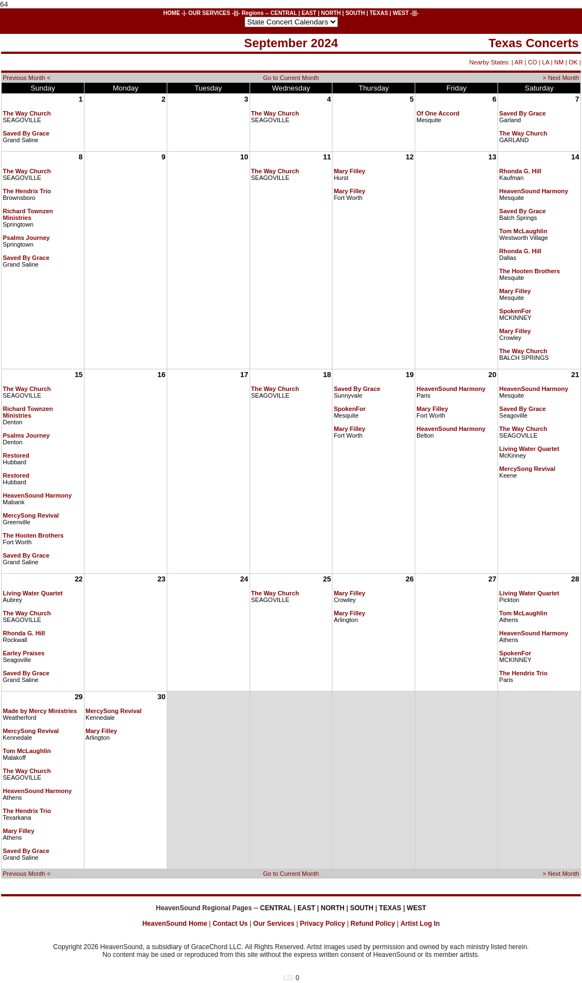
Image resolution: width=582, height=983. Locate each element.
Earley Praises (23, 653)
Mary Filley (349, 171)
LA (545, 62)
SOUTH (355, 13)
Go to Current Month (291, 77)
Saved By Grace (26, 133)
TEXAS (379, 13)
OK (573, 62)
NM (559, 62)
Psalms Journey (26, 237)
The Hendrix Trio (27, 191)
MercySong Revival (31, 515)
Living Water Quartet (529, 448)
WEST (400, 13)
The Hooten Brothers (529, 271)
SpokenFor (515, 311)
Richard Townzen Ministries (28, 214)
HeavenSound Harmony (533, 191)
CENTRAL (283, 13)
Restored (16, 455)
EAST (308, 13)
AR (518, 62)
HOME (171, 13)
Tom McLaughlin (523, 231)
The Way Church (27, 113)
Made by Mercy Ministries (40, 711)
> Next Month (561, 77)
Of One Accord (437, 113)
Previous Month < (27, 77)
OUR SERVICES (209, 13)
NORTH (331, 13)
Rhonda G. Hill (520, 171)
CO (533, 62)
